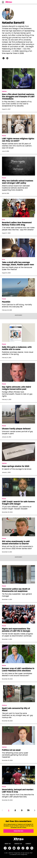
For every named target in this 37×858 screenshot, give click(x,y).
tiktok (23, 848)
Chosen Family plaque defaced (16, 429)
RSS (31, 848)
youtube (14, 848)
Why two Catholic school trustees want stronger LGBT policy (17, 182)
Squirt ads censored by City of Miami (16, 709)
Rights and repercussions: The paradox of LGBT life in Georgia (16, 630)
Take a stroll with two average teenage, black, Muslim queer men (18, 263)
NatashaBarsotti (3, 58)
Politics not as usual (11, 750)
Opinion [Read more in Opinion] (4, 91)
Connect (28, 843)
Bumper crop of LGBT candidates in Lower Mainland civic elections (18, 669)
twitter (9, 848)
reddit (27, 848)
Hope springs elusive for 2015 (15, 466)
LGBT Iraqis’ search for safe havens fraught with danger (18, 502)
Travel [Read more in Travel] (4, 299)
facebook (5, 848)
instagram (18, 848)
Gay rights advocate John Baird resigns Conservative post (16, 388)
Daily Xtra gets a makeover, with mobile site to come (17, 348)
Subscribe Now (18, 831)
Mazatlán (6, 302)
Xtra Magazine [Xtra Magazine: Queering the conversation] (10, 2)
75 (28, 810)
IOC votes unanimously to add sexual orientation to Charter (16, 542)
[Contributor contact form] (7, 58)
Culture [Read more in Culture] (4, 705)
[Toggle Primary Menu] (3, 2)
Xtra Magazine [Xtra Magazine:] (18, 839)
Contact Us (18, 843)
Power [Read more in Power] (4, 135)
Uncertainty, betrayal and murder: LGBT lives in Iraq (18, 790)
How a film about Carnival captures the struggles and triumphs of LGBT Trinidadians (18, 96)
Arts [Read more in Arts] (3, 219)
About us (7, 843)
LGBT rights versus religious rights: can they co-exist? (18, 139)
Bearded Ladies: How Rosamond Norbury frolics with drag (17, 223)
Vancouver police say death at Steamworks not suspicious (16, 590)
